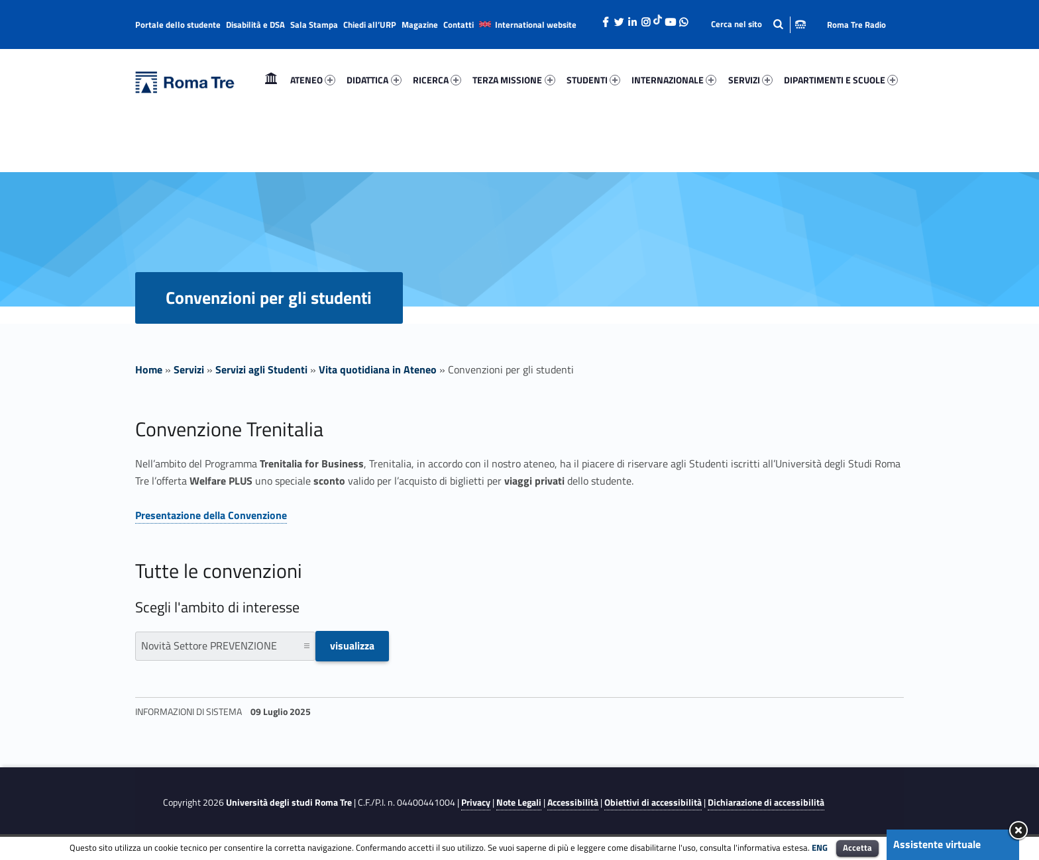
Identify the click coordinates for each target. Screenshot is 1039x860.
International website (535, 24)
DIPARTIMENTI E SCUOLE (841, 80)
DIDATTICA (374, 80)
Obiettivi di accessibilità (653, 802)
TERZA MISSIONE (513, 80)
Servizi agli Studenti (261, 369)
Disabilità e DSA (255, 24)
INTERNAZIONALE (673, 80)
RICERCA (437, 80)
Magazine (420, 24)
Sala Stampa (314, 24)
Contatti (458, 24)
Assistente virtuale (937, 844)
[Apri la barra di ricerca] (758, 24)
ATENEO (312, 80)
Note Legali (518, 802)
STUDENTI (593, 80)
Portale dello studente (178, 24)
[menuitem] (271, 80)
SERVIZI (750, 80)
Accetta (857, 847)
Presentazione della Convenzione (211, 515)
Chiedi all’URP (369, 24)
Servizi (189, 369)
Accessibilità (572, 802)
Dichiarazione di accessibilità (766, 802)
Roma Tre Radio (856, 24)
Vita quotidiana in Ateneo (378, 369)
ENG (820, 847)
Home (271, 79)
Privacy (475, 802)
